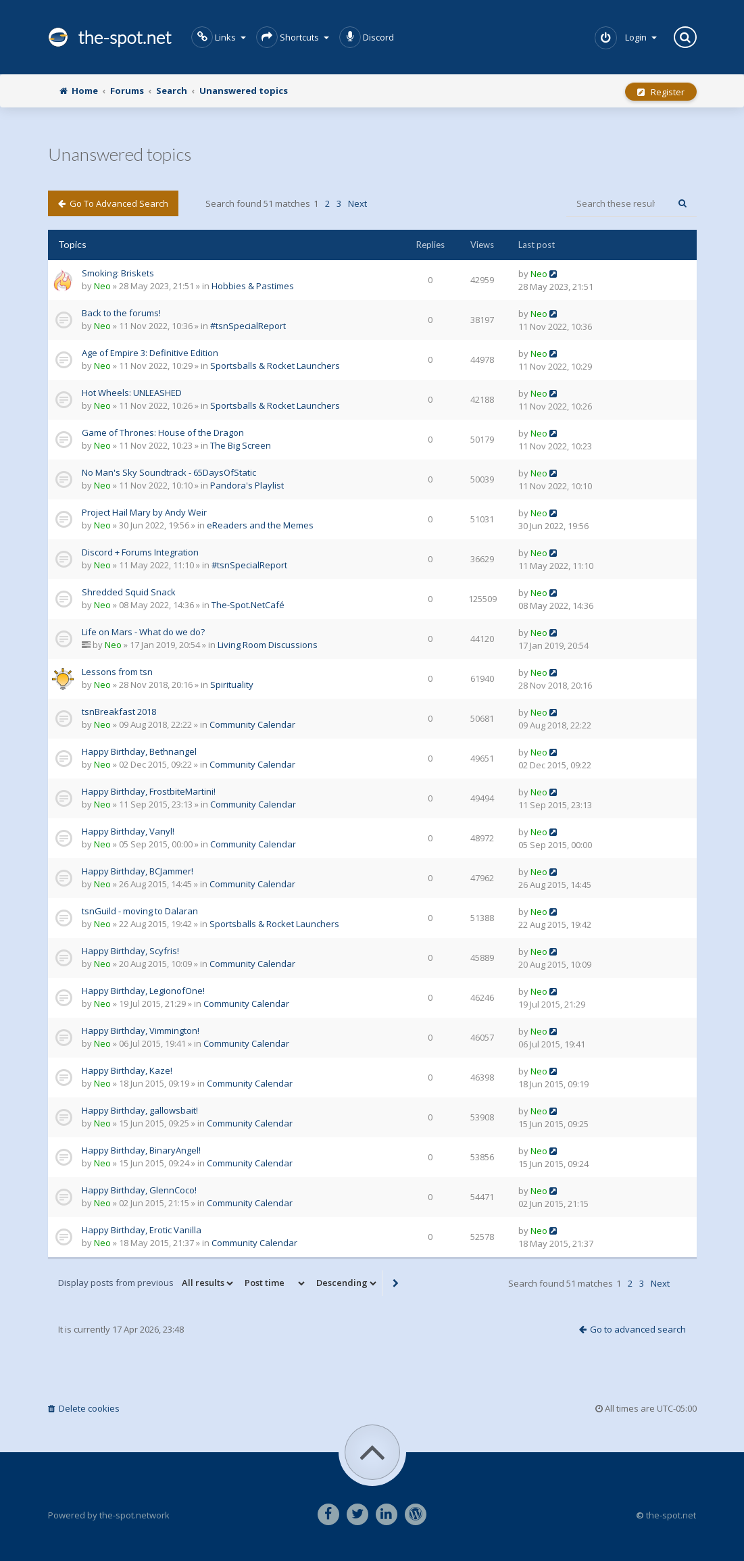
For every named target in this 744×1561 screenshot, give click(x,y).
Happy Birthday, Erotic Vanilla (141, 1230)
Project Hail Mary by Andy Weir (144, 512)
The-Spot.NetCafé (248, 605)
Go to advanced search (113, 203)
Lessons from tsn (117, 672)
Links (218, 37)
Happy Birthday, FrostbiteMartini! (149, 791)
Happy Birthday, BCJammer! (137, 871)
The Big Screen (240, 445)
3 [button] (339, 203)
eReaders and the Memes (260, 525)
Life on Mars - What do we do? (143, 632)
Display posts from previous (146, 1283)
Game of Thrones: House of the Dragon (163, 432)
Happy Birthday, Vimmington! (140, 1030)
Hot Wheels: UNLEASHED (132, 393)
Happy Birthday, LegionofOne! (143, 991)
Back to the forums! (121, 313)
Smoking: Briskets (118, 273)
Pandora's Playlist (247, 485)
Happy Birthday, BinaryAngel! (141, 1150)
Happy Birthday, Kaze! (127, 1070)
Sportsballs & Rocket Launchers (275, 366)
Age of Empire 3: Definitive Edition (150, 353)
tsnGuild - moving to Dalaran (140, 911)
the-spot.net (110, 37)
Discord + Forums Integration (140, 552)
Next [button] (357, 203)
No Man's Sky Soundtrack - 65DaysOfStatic (169, 472)
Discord (366, 37)
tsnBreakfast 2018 (119, 711)
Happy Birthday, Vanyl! (128, 831)
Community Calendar (252, 724)
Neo (102, 286)
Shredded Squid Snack (129, 592)
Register (661, 92)
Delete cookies (84, 1408)
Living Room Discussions (268, 645)
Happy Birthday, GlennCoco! (139, 1190)
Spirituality (231, 684)
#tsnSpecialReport (248, 326)
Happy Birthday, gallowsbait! (140, 1110)
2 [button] (327, 203)
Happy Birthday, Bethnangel (139, 751)
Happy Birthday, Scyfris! (130, 951)
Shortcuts (292, 37)
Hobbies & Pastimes (253, 286)
